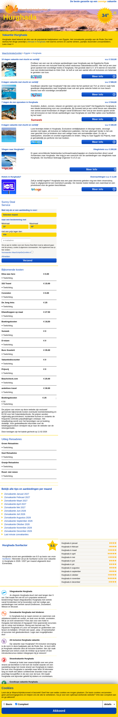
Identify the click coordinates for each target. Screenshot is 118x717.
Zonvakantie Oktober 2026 (17, 524)
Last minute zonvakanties (16, 534)
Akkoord (59, 710)
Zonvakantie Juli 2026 (14, 514)
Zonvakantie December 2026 (18, 531)
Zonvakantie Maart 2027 (16, 500)
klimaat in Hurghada (37, 42)
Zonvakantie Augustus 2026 (17, 517)
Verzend (27, 260)
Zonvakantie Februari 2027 (17, 497)
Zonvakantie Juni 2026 (15, 511)
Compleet (21, 704)
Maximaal (34, 223)
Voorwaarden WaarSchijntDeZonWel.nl (16, 252)
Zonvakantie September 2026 (18, 521)
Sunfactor (6, 559)
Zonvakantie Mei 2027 (15, 507)
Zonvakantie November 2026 (18, 527)
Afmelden (6, 256)
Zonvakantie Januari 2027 (16, 494)
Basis (7, 704)
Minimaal (6, 223)
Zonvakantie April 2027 (15, 504)
